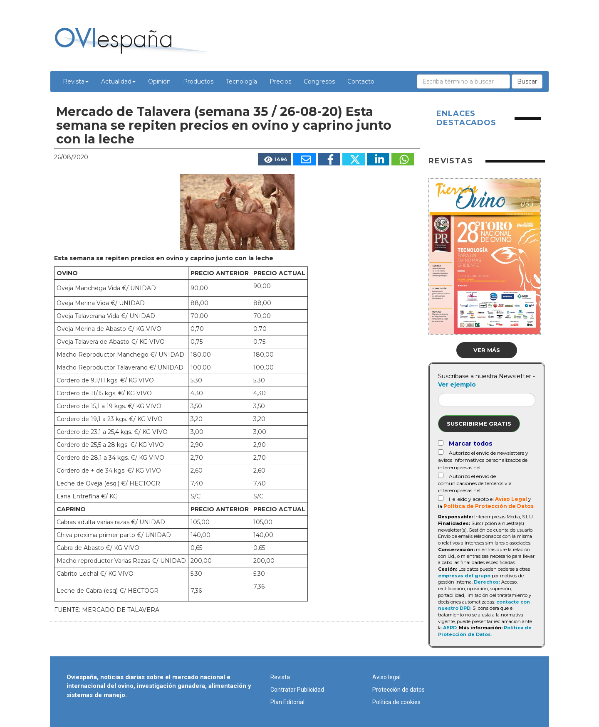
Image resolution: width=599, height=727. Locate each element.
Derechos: (487, 582)
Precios (280, 81)
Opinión (159, 81)
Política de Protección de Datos (488, 506)
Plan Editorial (287, 702)
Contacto (360, 81)
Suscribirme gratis (479, 423)
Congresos (319, 81)
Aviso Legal (511, 499)
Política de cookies (396, 702)
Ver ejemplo (457, 384)
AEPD (450, 628)
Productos (198, 81)
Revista (76, 81)
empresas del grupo (464, 576)
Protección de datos (398, 689)
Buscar (527, 81)
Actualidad (118, 81)
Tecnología (241, 81)
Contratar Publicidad (297, 689)
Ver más (486, 350)
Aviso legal (386, 677)
